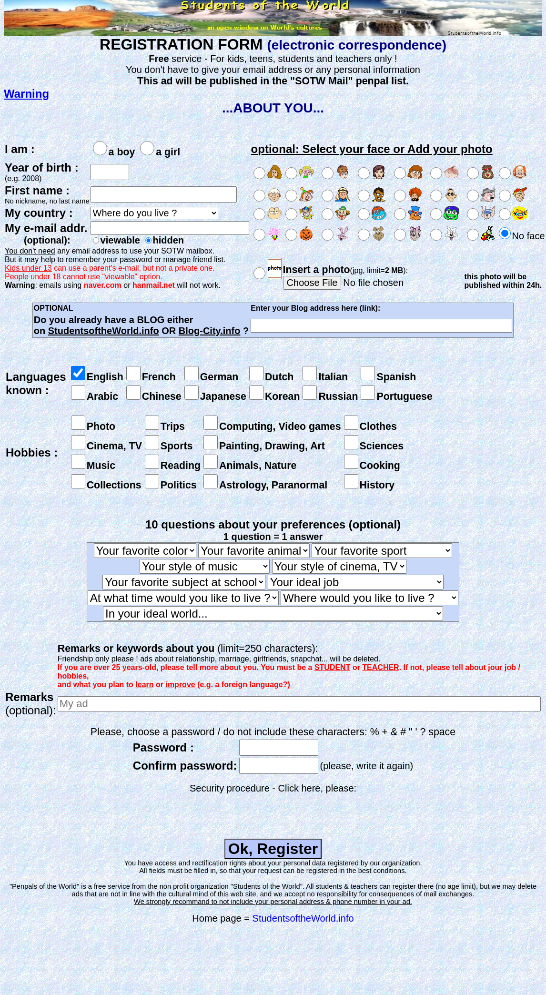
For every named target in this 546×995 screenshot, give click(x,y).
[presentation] (273, 812)
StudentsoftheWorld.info (303, 918)
